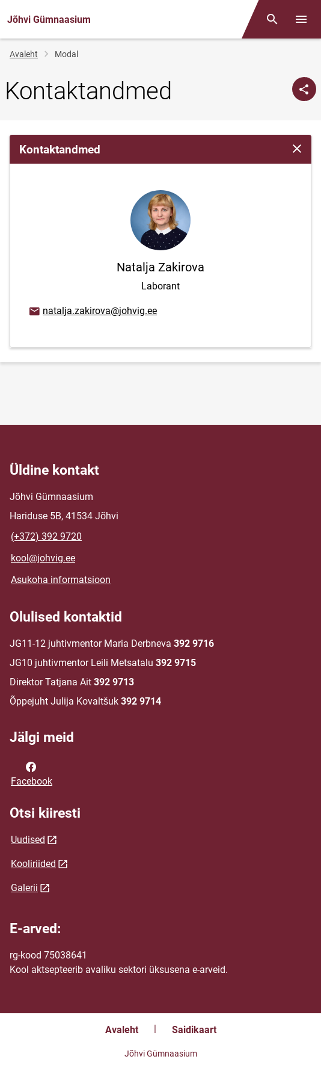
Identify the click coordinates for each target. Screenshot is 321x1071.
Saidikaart (194, 1030)
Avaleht (24, 54)
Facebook (31, 773)
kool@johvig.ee (43, 558)
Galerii (24, 888)
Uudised (28, 839)
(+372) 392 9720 (46, 536)
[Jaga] (304, 89)
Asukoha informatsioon (61, 579)
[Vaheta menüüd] (301, 19)
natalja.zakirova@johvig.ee (92, 311)
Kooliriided (33, 863)
